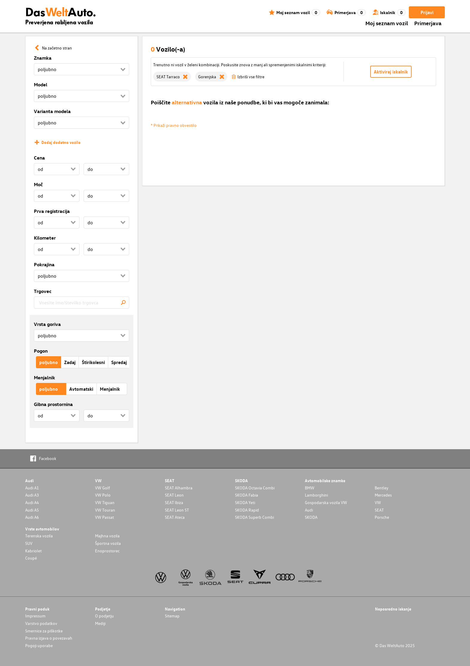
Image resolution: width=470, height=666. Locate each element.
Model (40, 85)
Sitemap (172, 616)
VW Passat (104, 517)
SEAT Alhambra (178, 488)
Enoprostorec (107, 551)
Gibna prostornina (53, 404)
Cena (39, 158)
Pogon (41, 351)
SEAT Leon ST (177, 510)
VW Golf (102, 488)
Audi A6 (32, 517)
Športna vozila (108, 543)
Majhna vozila (107, 536)
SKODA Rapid (247, 510)
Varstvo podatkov (41, 623)
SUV (28, 543)
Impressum (35, 616)
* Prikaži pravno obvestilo (174, 125)
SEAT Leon (174, 495)
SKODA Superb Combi (254, 517)
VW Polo (103, 495)
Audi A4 (32, 502)
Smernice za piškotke (44, 631)
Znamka (43, 58)
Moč (38, 184)
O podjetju (104, 616)
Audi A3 (32, 495)
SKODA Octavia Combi (255, 488)
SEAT (379, 510)
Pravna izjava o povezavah (48, 638)
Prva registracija (52, 211)
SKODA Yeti (245, 502)
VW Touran (105, 510)
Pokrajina (44, 264)
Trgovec (43, 291)
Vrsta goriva (47, 324)
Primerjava (428, 22)
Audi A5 (32, 510)
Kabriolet (33, 551)
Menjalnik (44, 378)
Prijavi (427, 12)
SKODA (311, 517)
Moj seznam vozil (386, 22)
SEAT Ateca (175, 517)
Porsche (382, 517)
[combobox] (81, 303)
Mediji (100, 623)
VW (378, 502)
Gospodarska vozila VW (326, 502)
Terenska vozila (39, 536)
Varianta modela (52, 111)
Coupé (31, 558)
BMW (309, 488)
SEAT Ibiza (174, 502)
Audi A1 (32, 488)
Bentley (381, 488)
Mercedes (383, 495)
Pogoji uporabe (39, 645)
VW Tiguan (105, 502)
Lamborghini (316, 495)
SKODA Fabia (246, 495)
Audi (309, 510)
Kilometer (45, 238)
